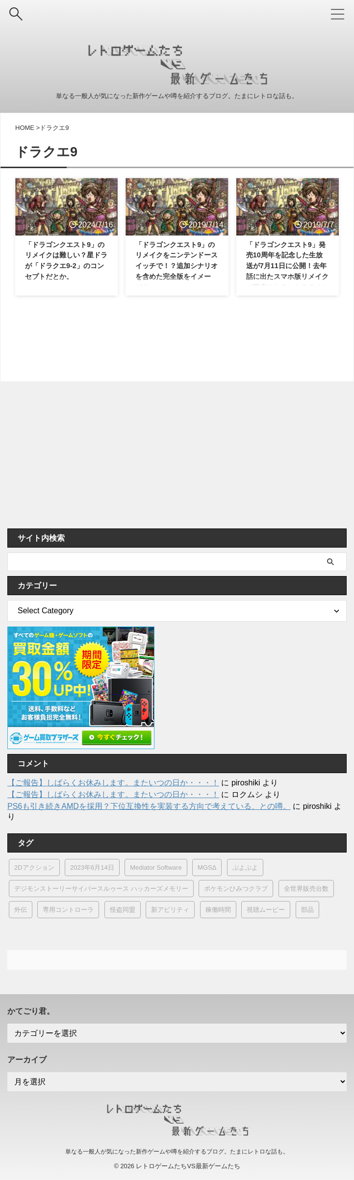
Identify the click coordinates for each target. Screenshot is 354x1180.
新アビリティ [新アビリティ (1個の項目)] (170, 909)
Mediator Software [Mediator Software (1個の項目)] (156, 867)
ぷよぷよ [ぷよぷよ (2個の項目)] (245, 867)
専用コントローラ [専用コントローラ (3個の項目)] (68, 909)
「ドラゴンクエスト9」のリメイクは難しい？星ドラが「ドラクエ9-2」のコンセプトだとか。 (66, 269)
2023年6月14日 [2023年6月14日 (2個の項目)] (92, 867)
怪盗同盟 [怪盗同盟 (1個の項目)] (122, 909)
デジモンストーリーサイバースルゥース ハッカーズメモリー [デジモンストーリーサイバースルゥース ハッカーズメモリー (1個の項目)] (101, 888)
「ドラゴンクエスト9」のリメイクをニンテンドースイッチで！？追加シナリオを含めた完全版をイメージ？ (176, 269)
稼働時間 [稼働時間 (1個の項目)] (218, 909)
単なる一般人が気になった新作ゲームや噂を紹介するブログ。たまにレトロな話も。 (177, 1151)
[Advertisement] (172, 455)
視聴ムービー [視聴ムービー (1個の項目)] (266, 909)
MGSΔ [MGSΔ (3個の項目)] (207, 867)
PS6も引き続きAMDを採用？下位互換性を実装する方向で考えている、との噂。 (149, 806)
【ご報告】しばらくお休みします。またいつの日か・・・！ (113, 782)
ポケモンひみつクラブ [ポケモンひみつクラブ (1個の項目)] (236, 888)
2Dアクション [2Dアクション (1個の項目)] (34, 867)
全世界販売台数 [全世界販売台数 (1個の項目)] (306, 888)
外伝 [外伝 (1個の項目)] (20, 909)
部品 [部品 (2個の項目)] (307, 909)
